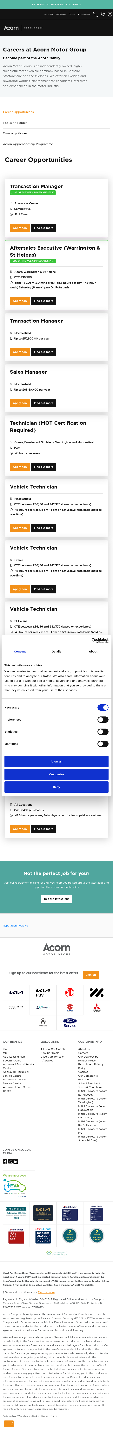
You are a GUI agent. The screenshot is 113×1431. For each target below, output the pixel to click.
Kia (5, 1049)
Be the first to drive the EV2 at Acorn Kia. (56, 4)
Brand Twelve (49, 1415)
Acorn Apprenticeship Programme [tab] (28, 144)
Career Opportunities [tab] (18, 112)
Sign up (91, 975)
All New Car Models (53, 1049)
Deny (56, 787)
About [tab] (93, 651)
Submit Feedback (89, 1083)
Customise (56, 774)
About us (84, 1049)
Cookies (83, 1071)
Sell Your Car (61, 14)
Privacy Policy (87, 1060)
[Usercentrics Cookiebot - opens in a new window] (92, 640)
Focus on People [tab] (15, 123)
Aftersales (47, 1060)
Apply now (20, 228)
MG (5, 1052)
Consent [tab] (20, 651)
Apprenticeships (84, 14)
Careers (72, 14)
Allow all (57, 761)
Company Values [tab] (15, 133)
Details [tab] (56, 651)
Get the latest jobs (56, 899)
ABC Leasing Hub (14, 1056)
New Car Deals (50, 1052)
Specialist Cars (12, 1060)
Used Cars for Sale (52, 1056)
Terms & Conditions (90, 1087)
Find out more (43, 228)
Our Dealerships (88, 1056)
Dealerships (48, 14)
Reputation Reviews (15, 925)
